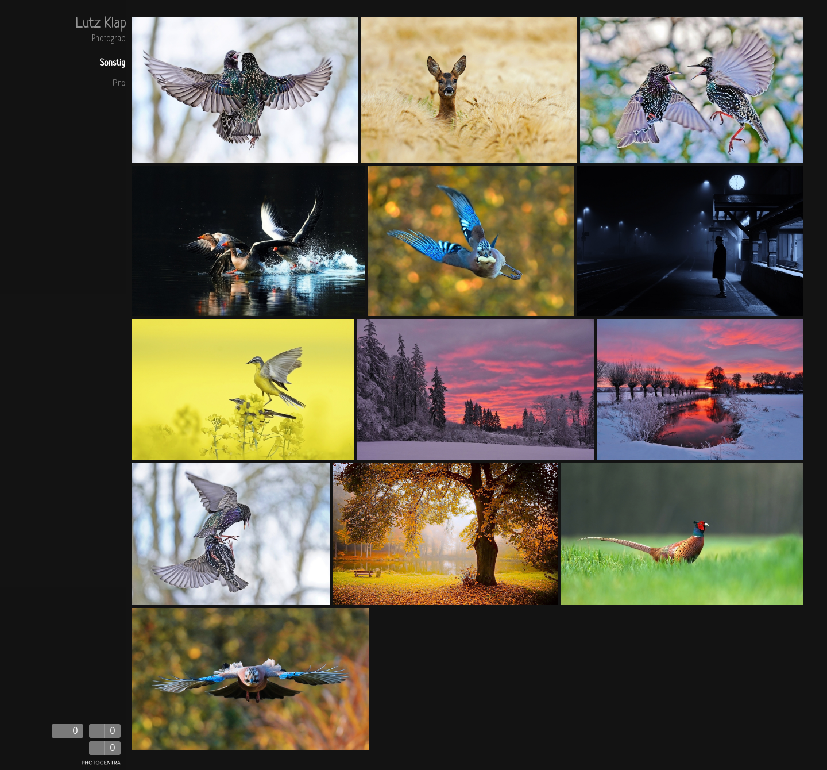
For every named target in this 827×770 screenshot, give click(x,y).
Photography (112, 38)
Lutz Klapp (104, 24)
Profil (123, 83)
